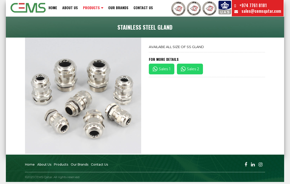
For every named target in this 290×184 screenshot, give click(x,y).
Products (61, 164)
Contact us (143, 7)
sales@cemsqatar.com (257, 11)
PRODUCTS (91, 7)
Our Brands (118, 7)
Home (53, 7)
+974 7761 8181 (250, 5)
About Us (70, 7)
